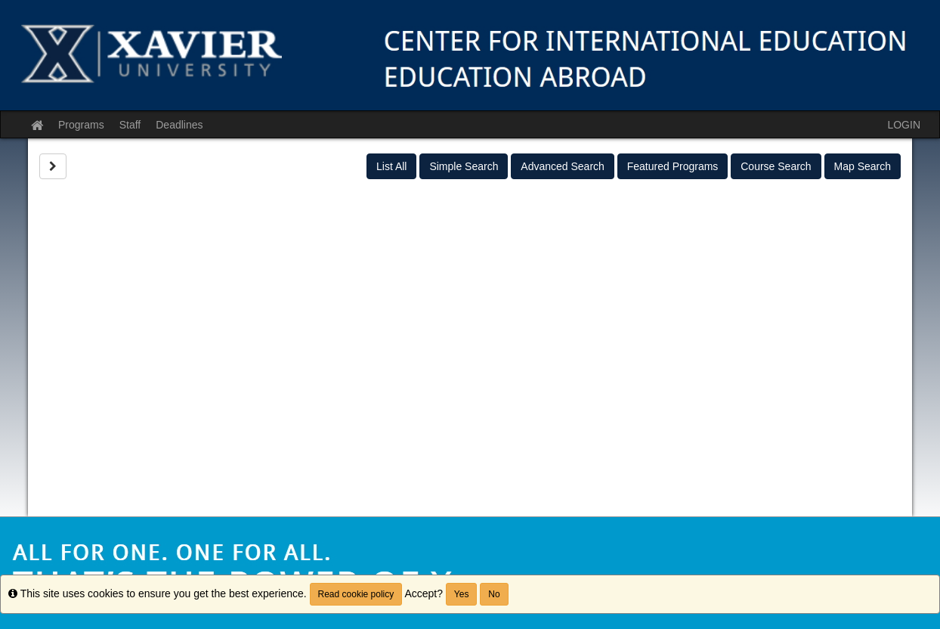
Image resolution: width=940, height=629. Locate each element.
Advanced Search (563, 166)
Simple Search (463, 166)
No (493, 594)
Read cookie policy (356, 594)
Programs (81, 125)
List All (391, 166)
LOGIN (903, 125)
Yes (461, 594)
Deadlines (179, 125)
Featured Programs (673, 166)
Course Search (776, 166)
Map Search (862, 166)
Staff (130, 125)
